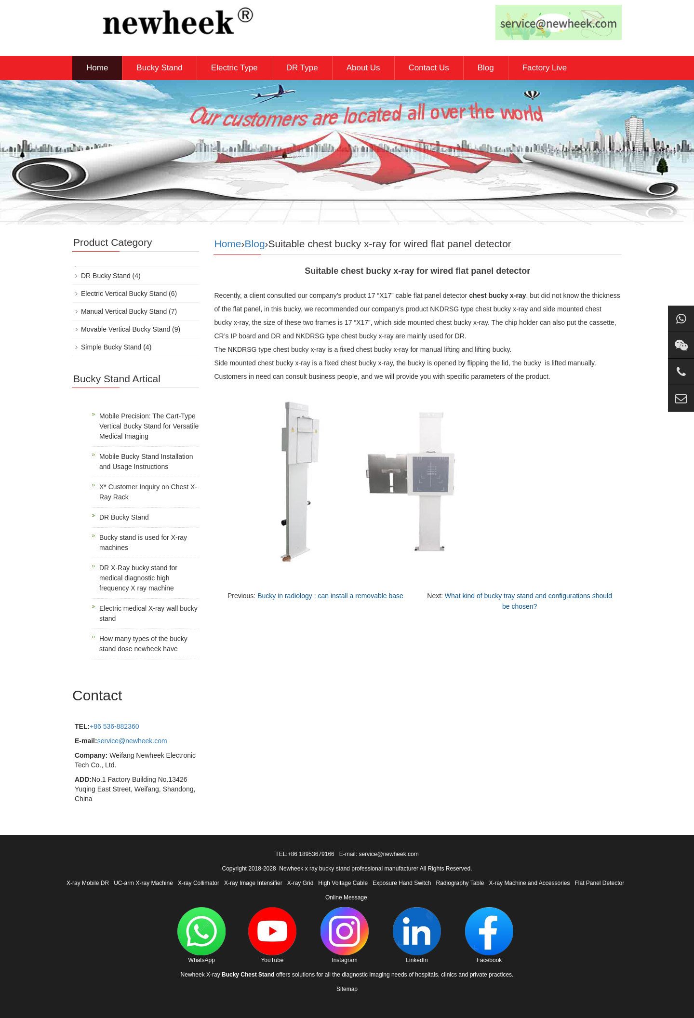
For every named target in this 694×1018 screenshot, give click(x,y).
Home (97, 67)
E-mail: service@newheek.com (379, 854)
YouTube (272, 935)
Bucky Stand (159, 67)
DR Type (302, 67)
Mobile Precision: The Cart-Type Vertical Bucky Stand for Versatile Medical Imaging (149, 426)
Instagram (344, 935)
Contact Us (429, 67)
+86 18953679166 (311, 854)
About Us (363, 67)
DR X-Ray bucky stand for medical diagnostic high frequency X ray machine (138, 578)
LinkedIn (417, 935)
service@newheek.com (132, 741)
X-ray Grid (300, 883)
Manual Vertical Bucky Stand (124, 311)
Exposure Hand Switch (402, 883)
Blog (486, 67)
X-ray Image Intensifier (253, 883)
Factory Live (544, 67)
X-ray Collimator (198, 883)
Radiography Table (460, 883)
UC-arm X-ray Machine (143, 883)
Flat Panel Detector (600, 883)
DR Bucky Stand (106, 276)
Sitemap (347, 989)
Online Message (346, 897)
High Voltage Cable (343, 883)
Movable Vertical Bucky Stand (125, 329)
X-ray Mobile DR (88, 883)
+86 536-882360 (114, 726)
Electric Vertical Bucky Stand (124, 293)
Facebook (489, 935)
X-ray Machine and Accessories (529, 883)
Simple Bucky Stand (111, 347)
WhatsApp (201, 935)
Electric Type (234, 67)
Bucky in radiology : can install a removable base (330, 596)
